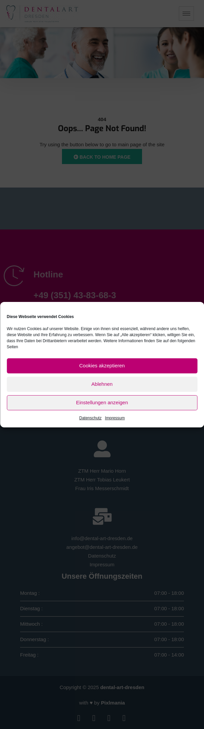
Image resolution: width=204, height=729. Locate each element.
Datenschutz (90, 418)
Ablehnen (102, 384)
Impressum (115, 418)
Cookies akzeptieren (102, 365)
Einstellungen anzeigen (102, 402)
